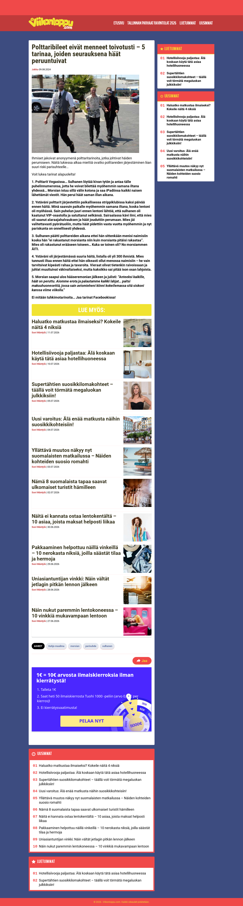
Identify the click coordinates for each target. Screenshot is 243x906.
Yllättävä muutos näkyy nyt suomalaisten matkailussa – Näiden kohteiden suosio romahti (71, 455)
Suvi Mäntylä (39, 332)
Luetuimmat (188, 23)
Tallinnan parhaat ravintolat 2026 (151, 23)
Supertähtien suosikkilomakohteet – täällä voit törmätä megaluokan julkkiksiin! (72, 389)
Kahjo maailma (56, 646)
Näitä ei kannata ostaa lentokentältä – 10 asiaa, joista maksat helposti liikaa (74, 519)
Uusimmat (206, 23)
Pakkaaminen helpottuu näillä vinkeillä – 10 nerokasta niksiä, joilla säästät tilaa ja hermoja (76, 553)
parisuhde (90, 646)
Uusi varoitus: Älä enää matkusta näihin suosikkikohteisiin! (76, 421)
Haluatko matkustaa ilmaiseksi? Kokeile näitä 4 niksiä (76, 324)
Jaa (142, 661)
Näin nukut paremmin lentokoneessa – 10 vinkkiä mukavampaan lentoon (75, 613)
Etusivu (119, 23)
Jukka (35, 69)
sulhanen (107, 646)
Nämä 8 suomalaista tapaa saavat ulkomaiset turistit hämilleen (69, 484)
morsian (74, 646)
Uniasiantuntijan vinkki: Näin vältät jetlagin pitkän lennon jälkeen (70, 581)
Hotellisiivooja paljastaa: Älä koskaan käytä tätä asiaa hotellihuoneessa (73, 355)
